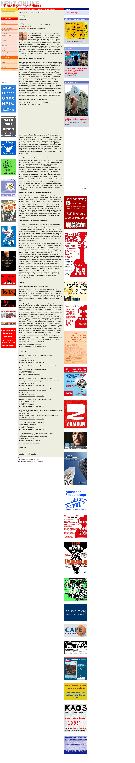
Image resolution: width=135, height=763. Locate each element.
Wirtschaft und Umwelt (8, 30)
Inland (3, 25)
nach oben (33, 454)
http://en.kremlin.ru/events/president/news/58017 (32, 346)
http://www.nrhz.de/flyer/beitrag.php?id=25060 (31, 396)
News (3, 20)
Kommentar (5, 38)
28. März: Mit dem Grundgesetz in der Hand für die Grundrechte (77, 120)
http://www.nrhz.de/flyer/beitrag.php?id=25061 (31, 406)
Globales (4, 33)
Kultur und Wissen (7, 52)
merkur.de (22, 217)
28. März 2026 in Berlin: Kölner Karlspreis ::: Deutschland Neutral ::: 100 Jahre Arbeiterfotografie (76, 71)
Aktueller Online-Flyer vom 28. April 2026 (29, 12)
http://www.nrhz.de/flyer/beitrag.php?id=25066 (31, 419)
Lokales (4, 23)
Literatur (4, 55)
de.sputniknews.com (54, 95)
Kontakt (4, 67)
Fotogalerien (5, 47)
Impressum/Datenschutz (9, 69)
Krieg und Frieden (7, 35)
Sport (3, 50)
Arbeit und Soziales (7, 28)
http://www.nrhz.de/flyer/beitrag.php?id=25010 (31, 440)
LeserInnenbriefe (7, 59)
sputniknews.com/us (30, 240)
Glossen (4, 40)
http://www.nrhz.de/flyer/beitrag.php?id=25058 (31, 374)
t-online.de (24, 189)
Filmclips (4, 45)
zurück (20, 16)
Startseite (21, 454)
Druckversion (22, 19)
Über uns (4, 64)
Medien (4, 43)
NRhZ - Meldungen (71, 13)
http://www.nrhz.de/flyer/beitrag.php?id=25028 (31, 429)
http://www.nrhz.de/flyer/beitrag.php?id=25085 (31, 362)
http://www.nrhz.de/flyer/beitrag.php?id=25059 (31, 385)
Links (3, 62)
